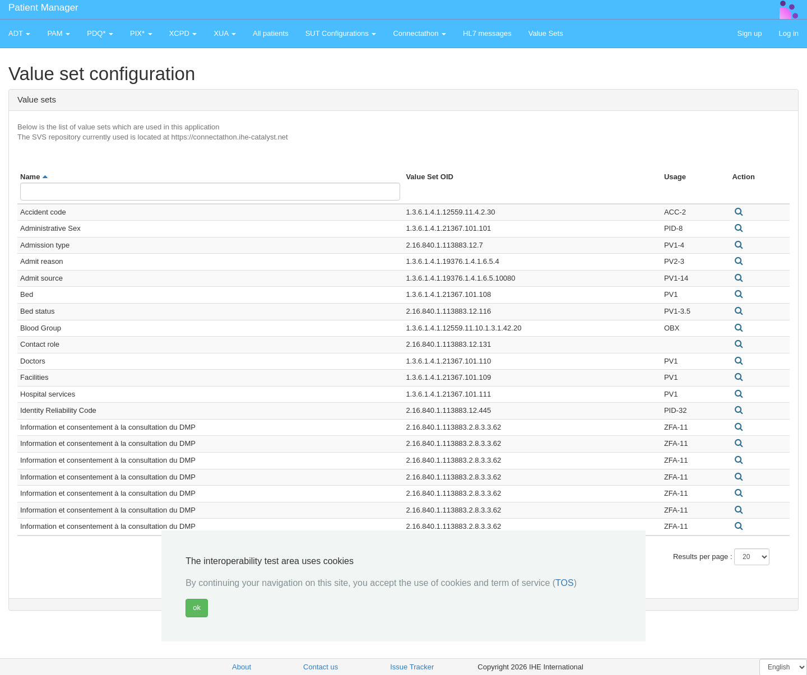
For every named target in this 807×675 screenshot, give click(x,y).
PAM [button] (58, 33)
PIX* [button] (141, 33)
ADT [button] (19, 33)
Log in (789, 33)
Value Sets (545, 33)
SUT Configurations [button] (341, 33)
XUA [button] (225, 33)
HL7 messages (487, 33)
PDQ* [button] (100, 33)
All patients (271, 33)
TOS (564, 583)
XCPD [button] (183, 33)
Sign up (749, 33)
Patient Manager (43, 7)
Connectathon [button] (419, 33)
